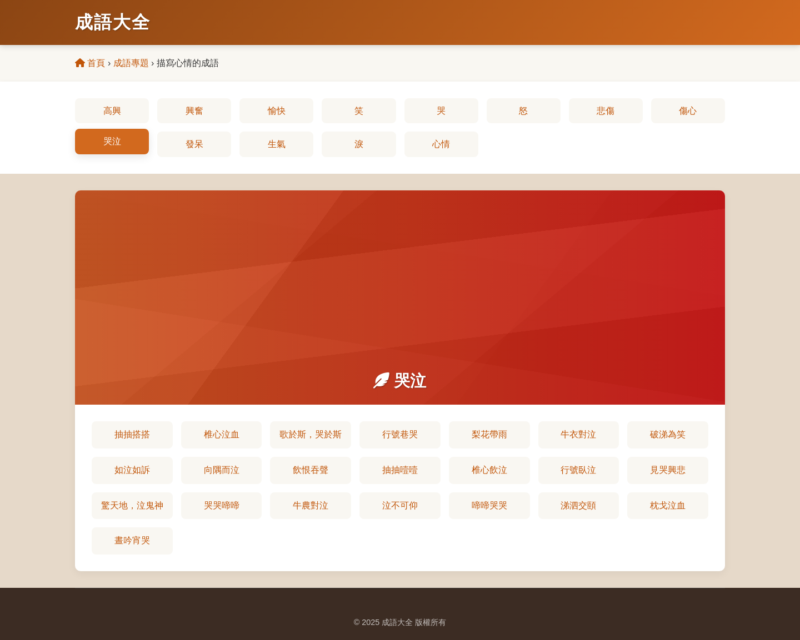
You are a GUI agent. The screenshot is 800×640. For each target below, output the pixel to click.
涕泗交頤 (578, 505)
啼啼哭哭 (489, 505)
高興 (112, 110)
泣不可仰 (400, 505)
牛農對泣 (310, 505)
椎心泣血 (221, 434)
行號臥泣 (578, 470)
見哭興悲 (668, 470)
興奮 (194, 110)
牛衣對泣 (578, 434)
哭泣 (112, 141)
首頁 (90, 63)
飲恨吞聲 (310, 470)
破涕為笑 (668, 434)
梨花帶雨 (489, 434)
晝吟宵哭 (132, 540)
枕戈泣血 (668, 505)
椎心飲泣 (489, 470)
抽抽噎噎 (400, 470)
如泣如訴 (132, 470)
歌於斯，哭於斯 (310, 434)
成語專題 (131, 63)
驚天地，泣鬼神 (132, 505)
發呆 (194, 144)
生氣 (277, 144)
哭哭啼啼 (221, 505)
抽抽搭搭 (132, 434)
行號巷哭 (400, 434)
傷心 (688, 110)
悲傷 (605, 110)
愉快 (277, 110)
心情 (441, 144)
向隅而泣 (221, 470)
